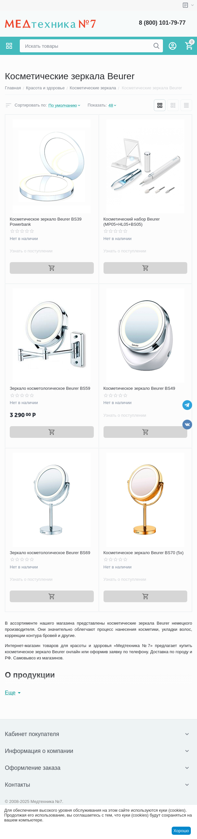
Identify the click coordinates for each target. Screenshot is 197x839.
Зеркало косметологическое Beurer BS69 (50, 552)
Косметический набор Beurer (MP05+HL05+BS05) (132, 222)
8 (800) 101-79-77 (162, 22)
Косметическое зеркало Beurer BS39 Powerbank (45, 222)
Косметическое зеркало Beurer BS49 (139, 388)
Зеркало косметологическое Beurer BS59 (50, 388)
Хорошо (181, 830)
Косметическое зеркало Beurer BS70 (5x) (144, 552)
